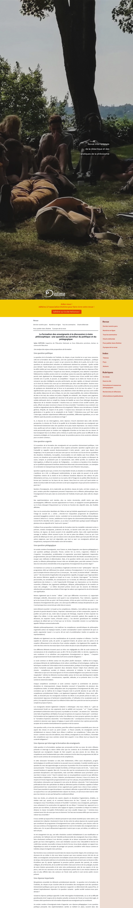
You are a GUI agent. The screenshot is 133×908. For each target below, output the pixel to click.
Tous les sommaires (69, 325)
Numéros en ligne (55, 325)
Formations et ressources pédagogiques (112, 386)
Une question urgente (43, 441)
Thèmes (106, 358)
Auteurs (106, 366)
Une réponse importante (44, 878)
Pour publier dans (42, 329)
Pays (104, 362)
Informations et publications (113, 396)
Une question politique (43, 353)
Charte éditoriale (82, 325)
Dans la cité (107, 381)
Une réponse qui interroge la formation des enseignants (57, 743)
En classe (106, 377)
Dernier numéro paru (40, 325)
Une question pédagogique (45, 545)
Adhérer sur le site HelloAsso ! (66, 311)
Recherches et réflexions (112, 392)
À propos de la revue (59, 329)
